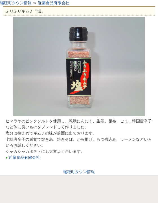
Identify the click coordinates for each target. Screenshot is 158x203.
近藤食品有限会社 (53, 3)
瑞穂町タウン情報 (16, 3)
